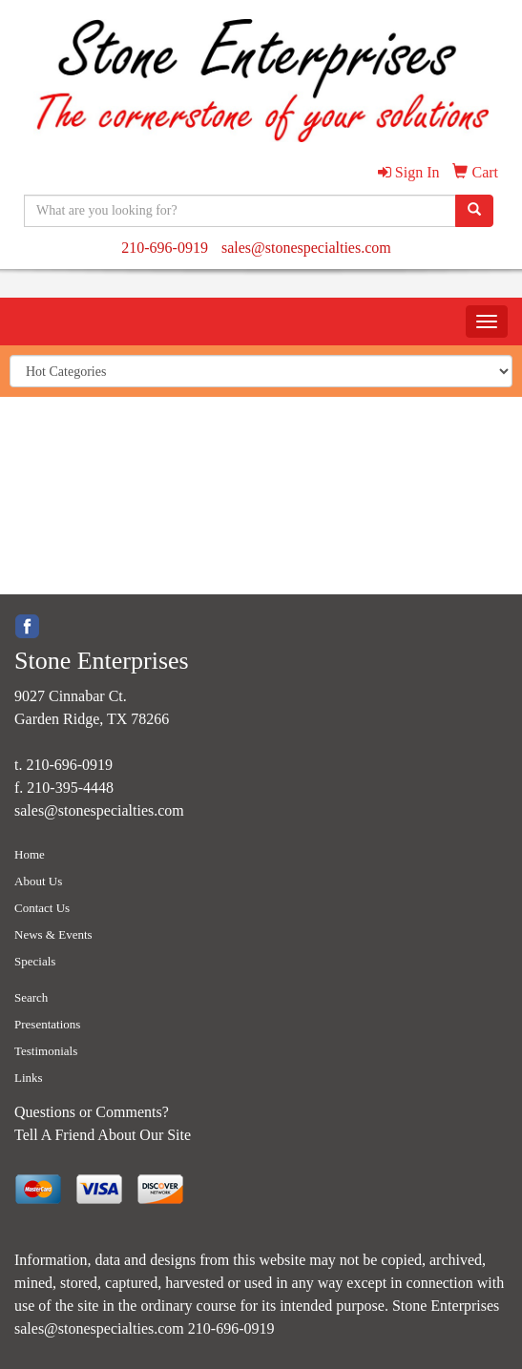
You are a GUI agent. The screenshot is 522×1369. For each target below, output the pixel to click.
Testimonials (45, 1051)
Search (31, 997)
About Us (38, 881)
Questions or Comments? (91, 1112)
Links (28, 1077)
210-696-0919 (164, 247)
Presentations (47, 1024)
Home (29, 854)
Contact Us (42, 908)
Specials (34, 961)
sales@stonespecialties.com (306, 247)
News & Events (53, 934)
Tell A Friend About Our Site (102, 1135)
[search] (474, 211)
